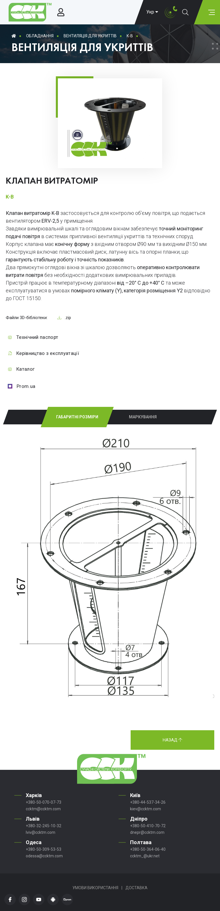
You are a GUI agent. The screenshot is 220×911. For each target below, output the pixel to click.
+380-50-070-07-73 (43, 802)
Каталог (25, 369)
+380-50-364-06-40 (148, 849)
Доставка (136, 887)
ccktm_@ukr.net (145, 856)
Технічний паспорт (37, 337)
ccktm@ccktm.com (43, 809)
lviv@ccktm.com (40, 832)
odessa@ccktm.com (44, 856)
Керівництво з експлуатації (47, 353)
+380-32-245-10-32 (43, 825)
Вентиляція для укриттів (90, 36)
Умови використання (95, 887)
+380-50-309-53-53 (43, 849)
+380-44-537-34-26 (148, 802)
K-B (130, 36)
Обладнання (40, 36)
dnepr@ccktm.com (147, 832)
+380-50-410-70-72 (148, 825)
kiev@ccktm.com (145, 809)
